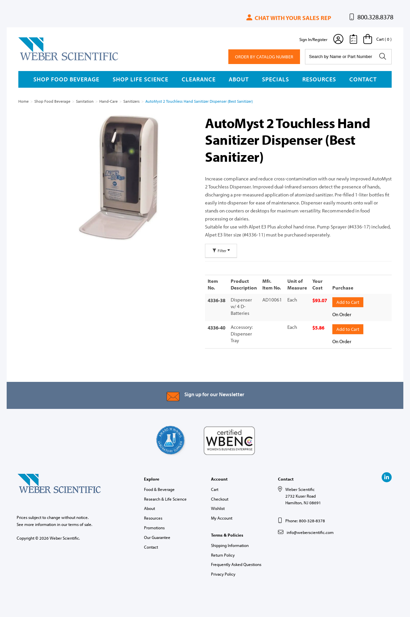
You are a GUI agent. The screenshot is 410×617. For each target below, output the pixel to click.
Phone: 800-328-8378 (305, 519)
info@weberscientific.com (310, 531)
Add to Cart (347, 301)
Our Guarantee (157, 536)
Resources (319, 79)
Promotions (154, 526)
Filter (221, 250)
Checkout (219, 498)
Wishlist (218, 507)
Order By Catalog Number (264, 57)
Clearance (199, 79)
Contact (363, 79)
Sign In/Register (313, 39)
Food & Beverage (159, 488)
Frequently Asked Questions (236, 563)
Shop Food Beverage (66, 79)
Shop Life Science (140, 79)
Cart (214, 488)
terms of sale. (80, 523)
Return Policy (223, 554)
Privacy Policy (223, 573)
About (239, 79)
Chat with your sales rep (288, 18)
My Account (221, 517)
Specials (275, 79)
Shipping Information (230, 544)
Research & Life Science (165, 498)
